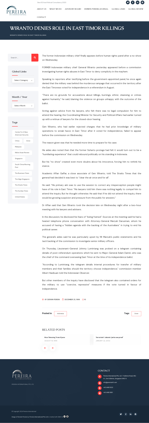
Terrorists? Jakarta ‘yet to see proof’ (110, 337)
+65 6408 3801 (108, 392)
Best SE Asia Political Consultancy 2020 (51, 2)
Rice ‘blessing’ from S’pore (54, 337)
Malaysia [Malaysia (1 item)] (18, 147)
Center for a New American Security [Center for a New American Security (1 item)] (21, 133)
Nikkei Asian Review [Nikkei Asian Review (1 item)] (22, 153)
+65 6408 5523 (108, 387)
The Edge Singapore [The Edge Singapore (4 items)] (22, 179)
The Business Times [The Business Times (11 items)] (22, 173)
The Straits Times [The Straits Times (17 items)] (21, 185)
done (136, 314)
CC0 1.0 (63, 416)
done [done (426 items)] (28, 141)
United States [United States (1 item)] (20, 197)
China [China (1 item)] (17, 141)
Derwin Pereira (53, 299)
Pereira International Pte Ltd (38, 417)
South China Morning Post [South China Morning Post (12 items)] (22, 165)
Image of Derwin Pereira (19, 417)
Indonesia (60, 314)
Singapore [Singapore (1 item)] (18, 159)
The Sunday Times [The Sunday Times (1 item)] (21, 191)
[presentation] (45, 348)
